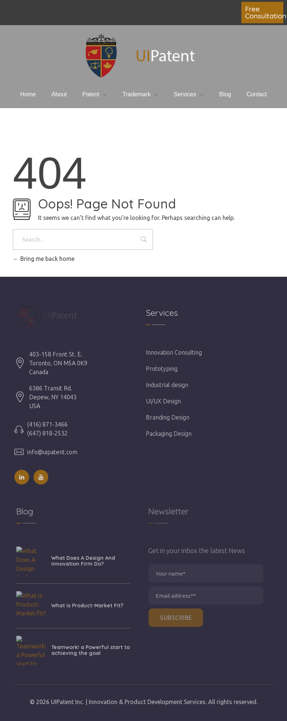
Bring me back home (43, 258)
